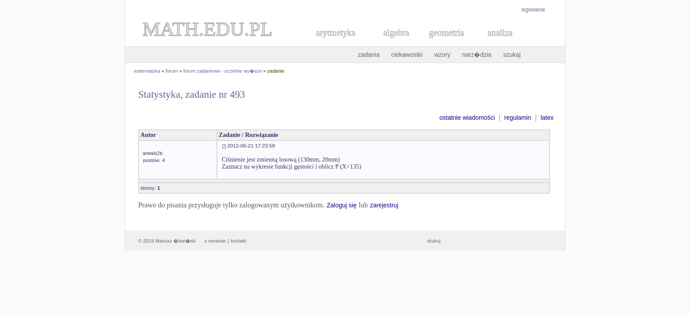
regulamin (517, 117)
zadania (368, 54)
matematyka (147, 71)
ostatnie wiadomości (467, 117)
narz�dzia (477, 54)
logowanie (533, 10)
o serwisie (215, 240)
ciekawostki (407, 54)
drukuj (433, 240)
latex (547, 117)
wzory (442, 54)
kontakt (238, 240)
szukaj (512, 54)
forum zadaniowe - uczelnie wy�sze (223, 71)
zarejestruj (384, 205)
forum (171, 71)
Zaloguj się (341, 205)
